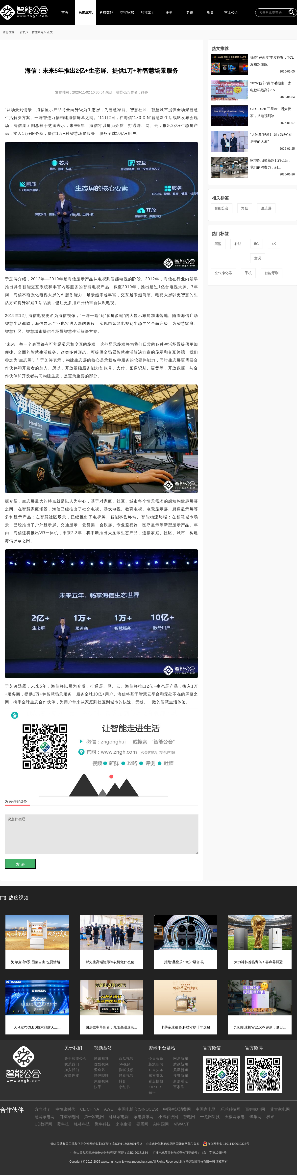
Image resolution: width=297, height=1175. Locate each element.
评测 (168, 12)
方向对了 (42, 1109)
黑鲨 (218, 244)
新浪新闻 (155, 1064)
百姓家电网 (255, 1109)
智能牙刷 (271, 273)
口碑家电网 (69, 1117)
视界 (210, 12)
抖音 (122, 1081)
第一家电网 (94, 1117)
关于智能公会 (75, 1058)
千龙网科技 (210, 1117)
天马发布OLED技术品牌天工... (37, 1027)
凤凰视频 (101, 1081)
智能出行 (148, 12)
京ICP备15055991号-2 (127, 1144)
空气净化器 (223, 273)
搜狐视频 (126, 1070)
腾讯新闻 (180, 1064)
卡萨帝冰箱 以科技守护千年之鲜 (185, 1027)
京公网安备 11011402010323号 (225, 1143)
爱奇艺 (99, 1070)
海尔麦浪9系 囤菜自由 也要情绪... (37, 962)
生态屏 (266, 208)
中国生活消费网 (177, 1109)
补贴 (237, 244)
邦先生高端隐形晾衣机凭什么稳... (111, 962)
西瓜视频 (126, 1058)
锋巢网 (255, 1117)
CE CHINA (89, 1109)
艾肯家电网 (280, 1109)
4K (274, 244)
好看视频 (126, 1076)
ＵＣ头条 (155, 1070)
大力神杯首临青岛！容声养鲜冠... (260, 962)
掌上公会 (231, 12)
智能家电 (86, 12)
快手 (97, 1087)
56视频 (125, 1064)
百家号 (178, 1087)
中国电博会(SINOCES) (138, 1109)
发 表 (20, 864)
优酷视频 (101, 1064)
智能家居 (127, 12)
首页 (64, 12)
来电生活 (123, 1124)
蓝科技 (63, 1124)
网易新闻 (180, 1058)
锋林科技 (82, 1124)
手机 (248, 273)
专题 (189, 12)
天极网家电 (235, 1117)
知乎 (152, 1093)
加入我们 (71, 1070)
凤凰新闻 (180, 1070)
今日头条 (155, 1058)
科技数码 (106, 12)
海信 (244, 208)
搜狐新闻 (180, 1076)
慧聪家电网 (44, 1117)
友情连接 (71, 1076)
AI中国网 (161, 1124)
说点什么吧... (101, 834)
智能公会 (221, 208)
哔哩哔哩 (101, 1076)
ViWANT (181, 1124)
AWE (108, 1109)
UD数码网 (43, 1124)
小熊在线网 (168, 1117)
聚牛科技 (103, 1124)
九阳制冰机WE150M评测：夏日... (260, 1027)
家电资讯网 (143, 1117)
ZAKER (154, 1087)
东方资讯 (155, 1076)
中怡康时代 (65, 1109)
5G (256, 244)
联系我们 (71, 1064)
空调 (257, 258)
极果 (270, 1117)
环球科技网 (230, 1109)
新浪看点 (180, 1081)
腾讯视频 (101, 1058)
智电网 (189, 1117)
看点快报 (155, 1081)
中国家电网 (206, 1109)
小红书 (124, 1087)
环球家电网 (119, 1117)
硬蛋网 (142, 1124)
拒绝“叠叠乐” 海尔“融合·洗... (185, 962)
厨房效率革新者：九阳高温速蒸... (111, 1027)
